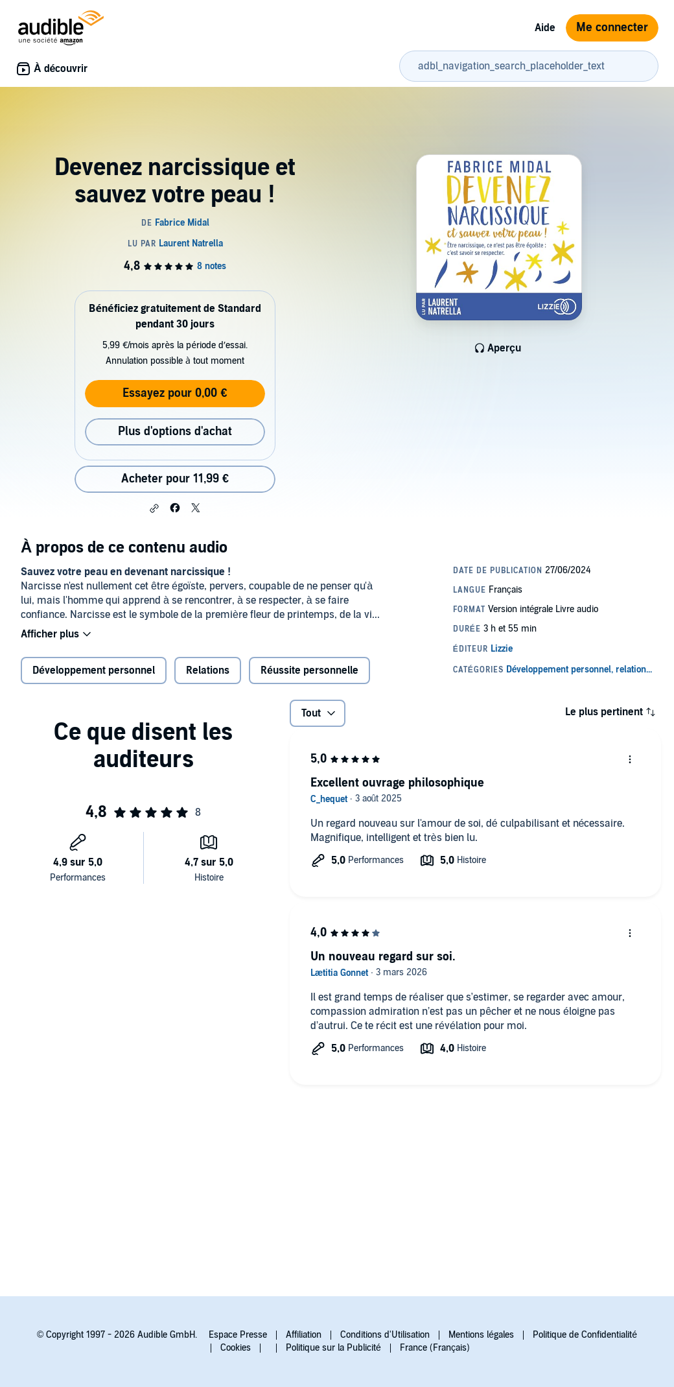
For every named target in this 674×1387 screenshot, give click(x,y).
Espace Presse (238, 1334)
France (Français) (435, 1347)
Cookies (235, 1347)
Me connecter (612, 27)
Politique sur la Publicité (333, 1347)
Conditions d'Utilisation (385, 1334)
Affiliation (303, 1334)
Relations (207, 670)
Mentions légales (481, 1334)
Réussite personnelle (309, 670)
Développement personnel (93, 670)
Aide (545, 27)
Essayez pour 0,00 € (174, 393)
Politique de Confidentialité (585, 1334)
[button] (154, 508)
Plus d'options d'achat (175, 431)
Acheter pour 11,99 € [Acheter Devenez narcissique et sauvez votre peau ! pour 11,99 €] (175, 479)
